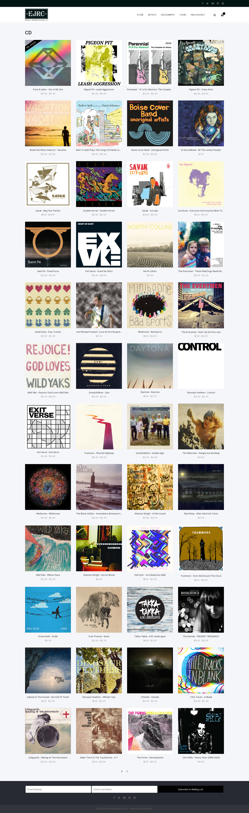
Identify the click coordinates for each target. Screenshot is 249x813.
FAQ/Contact (198, 15)
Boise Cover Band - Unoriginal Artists (150, 150)
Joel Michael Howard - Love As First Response (99, 331)
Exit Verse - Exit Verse (48, 452)
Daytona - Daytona (150, 392)
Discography (168, 15)
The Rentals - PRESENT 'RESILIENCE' (201, 636)
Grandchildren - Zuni (99, 392)
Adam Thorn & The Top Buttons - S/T (99, 757)
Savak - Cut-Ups (150, 210)
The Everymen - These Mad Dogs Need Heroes (202, 271)
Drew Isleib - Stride (48, 636)
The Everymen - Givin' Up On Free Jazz (201, 332)
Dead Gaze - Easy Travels (48, 331)
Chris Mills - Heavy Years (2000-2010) (201, 757)
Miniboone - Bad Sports (150, 331)
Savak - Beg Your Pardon (48, 210)
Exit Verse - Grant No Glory (99, 271)
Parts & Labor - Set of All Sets (48, 89)
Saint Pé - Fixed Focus (48, 271)
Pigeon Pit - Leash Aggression (99, 89)
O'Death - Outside (150, 697)
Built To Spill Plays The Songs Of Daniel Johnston (101, 150)
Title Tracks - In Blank (201, 697)
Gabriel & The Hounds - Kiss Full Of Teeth (48, 697)
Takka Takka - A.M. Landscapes (150, 636)
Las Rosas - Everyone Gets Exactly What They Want (204, 210)
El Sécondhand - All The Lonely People (201, 150)
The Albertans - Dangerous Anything (201, 453)
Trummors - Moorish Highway (99, 453)
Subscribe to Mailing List (190, 789)
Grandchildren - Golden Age (150, 453)
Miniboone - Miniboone (48, 513)
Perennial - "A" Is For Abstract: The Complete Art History (156, 89)
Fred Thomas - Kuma (99, 636)
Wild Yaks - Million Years (48, 575)
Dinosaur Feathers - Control (201, 392)
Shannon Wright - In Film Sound (150, 513)
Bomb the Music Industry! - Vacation (48, 150)
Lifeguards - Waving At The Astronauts (48, 757)
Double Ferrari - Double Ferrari (99, 210)
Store (140, 15)
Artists (152, 15)
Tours (182, 15)
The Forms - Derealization (150, 757)
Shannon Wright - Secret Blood (99, 575)
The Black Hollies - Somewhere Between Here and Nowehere (108, 513)
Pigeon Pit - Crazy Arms (201, 89)
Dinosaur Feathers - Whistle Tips (99, 697)
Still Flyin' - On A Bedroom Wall (150, 575)
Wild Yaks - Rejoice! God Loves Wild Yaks (48, 392)
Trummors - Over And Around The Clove (201, 575)
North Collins (150, 271)
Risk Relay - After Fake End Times (201, 513)
